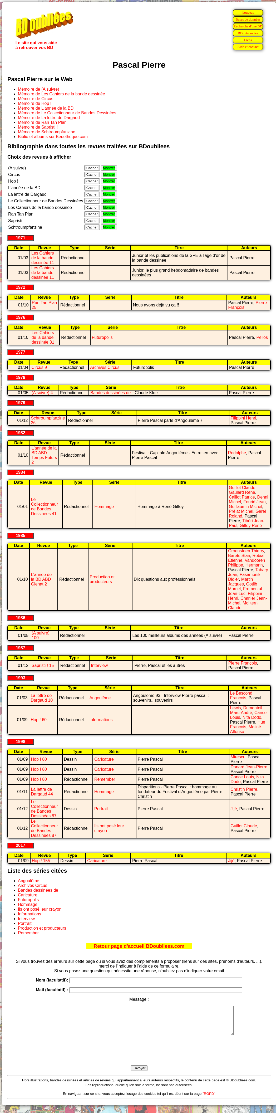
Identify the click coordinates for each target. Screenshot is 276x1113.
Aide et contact (248, 47)
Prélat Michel (241, 511)
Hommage (104, 506)
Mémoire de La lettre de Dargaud (49, 117)
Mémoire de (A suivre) (38, 89)
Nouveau (248, 12)
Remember (104, 779)
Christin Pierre (244, 789)
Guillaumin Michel (245, 506)
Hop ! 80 (39, 759)
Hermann (254, 565)
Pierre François (242, 663)
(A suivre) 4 (42, 392)
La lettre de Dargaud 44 (42, 791)
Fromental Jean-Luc (245, 591)
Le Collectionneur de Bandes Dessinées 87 (44, 808)
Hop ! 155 (41, 860)
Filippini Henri (243, 418)
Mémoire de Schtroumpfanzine (46, 132)
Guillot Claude (242, 487)
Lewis (235, 708)
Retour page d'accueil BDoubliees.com (139, 946)
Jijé (234, 809)
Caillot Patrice (242, 497)
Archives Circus (104, 367)
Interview (99, 665)
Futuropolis (102, 337)
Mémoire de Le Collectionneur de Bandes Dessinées (67, 113)
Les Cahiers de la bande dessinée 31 (43, 337)
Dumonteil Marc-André (246, 710)
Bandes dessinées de (110, 392)
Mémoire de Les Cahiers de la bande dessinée (61, 94)
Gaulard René (242, 492)
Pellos (262, 337)
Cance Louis (242, 777)
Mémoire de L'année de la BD (45, 108)
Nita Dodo (252, 717)
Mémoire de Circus (35, 98)
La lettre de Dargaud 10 (42, 697)
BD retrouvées (248, 33)
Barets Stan (239, 555)
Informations (101, 719)
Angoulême (100, 698)
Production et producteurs (102, 579)
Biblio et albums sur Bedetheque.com (53, 136)
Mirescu (238, 757)
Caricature (104, 759)
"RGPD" (209, 1099)
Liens (248, 40)
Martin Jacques (240, 581)
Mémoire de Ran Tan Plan (42, 122)
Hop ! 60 (38, 719)
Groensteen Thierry (246, 551)
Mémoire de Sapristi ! (38, 127)
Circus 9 (39, 367)
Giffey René (251, 525)
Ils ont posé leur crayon (39, 909)
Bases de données (247, 19)
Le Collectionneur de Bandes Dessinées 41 (44, 506)
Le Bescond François (241, 695)
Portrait (101, 809)
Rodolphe (237, 453)
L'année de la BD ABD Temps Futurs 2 (44, 455)
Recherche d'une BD (248, 26)
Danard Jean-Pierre (249, 767)
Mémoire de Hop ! (34, 103)
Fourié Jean (254, 502)
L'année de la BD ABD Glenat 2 (41, 579)
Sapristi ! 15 (43, 665)
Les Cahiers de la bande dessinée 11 (42, 258)
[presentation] (139, 1056)
